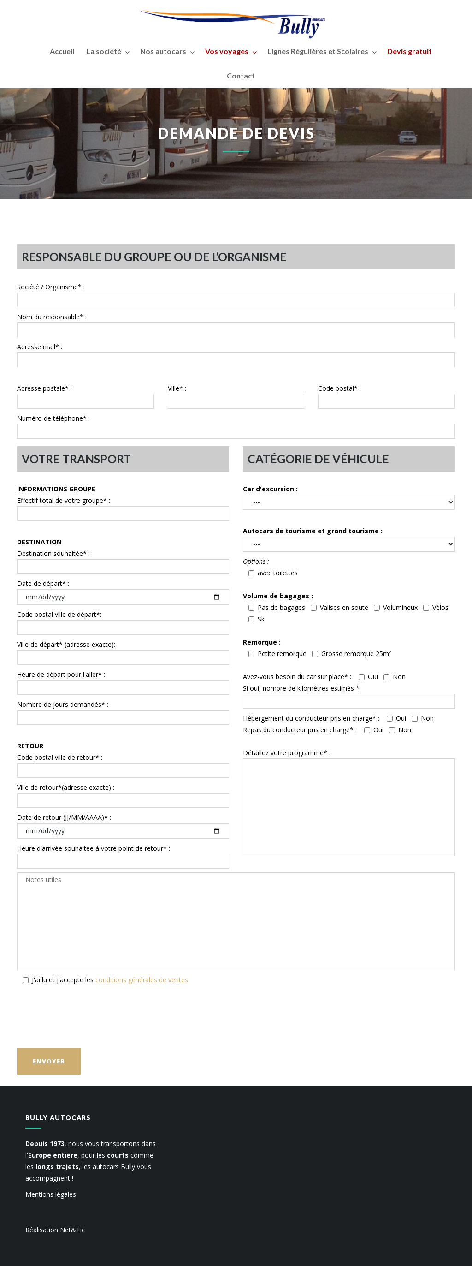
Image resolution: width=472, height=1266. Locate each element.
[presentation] (87, 1015)
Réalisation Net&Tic (55, 1229)
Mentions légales (50, 1194)
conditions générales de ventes (141, 979)
